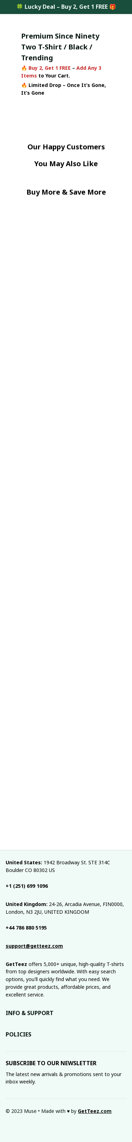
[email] (34, 946)
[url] (95, 1111)
